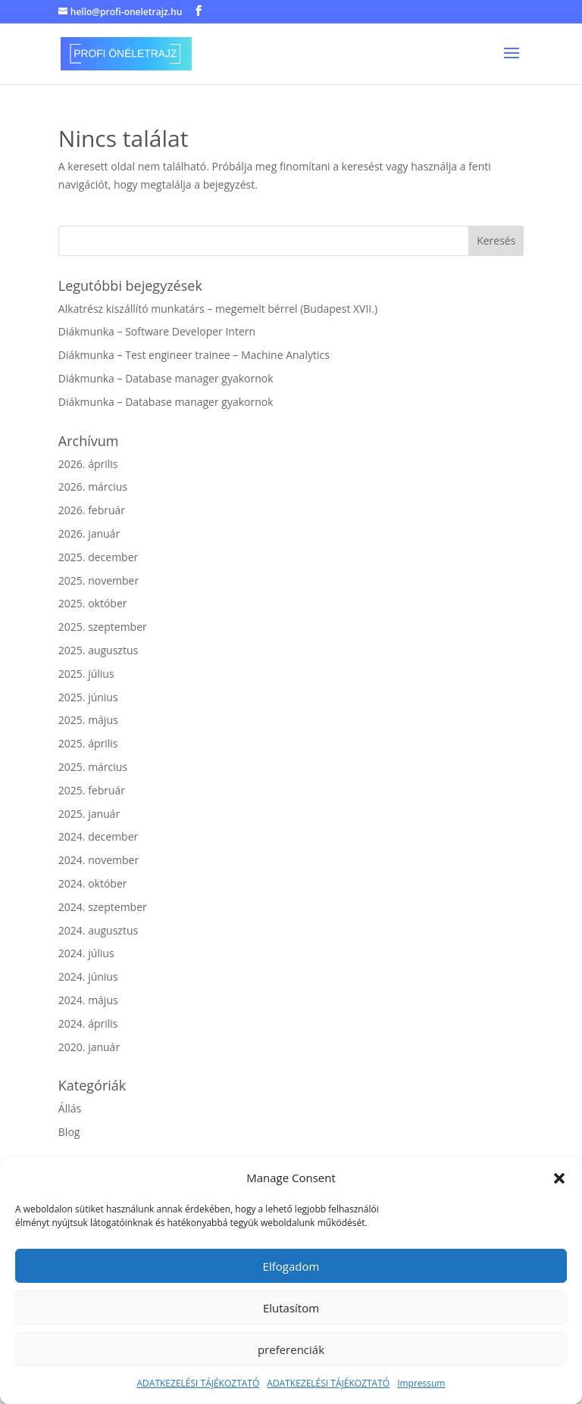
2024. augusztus (98, 930)
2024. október (92, 883)
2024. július (86, 953)
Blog (69, 1132)
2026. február (91, 510)
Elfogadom (291, 1266)
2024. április (88, 1023)
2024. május (88, 1000)
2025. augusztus (98, 650)
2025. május (88, 720)
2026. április (88, 464)
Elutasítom (291, 1307)
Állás (69, 1108)
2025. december (98, 557)
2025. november (98, 580)
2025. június (88, 697)
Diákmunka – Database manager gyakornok (166, 378)
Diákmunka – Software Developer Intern (156, 331)
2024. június (88, 976)
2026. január (89, 533)
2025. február (91, 790)
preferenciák (291, 1349)
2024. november (98, 860)
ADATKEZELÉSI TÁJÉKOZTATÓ (198, 1383)
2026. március (92, 486)
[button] (559, 1178)
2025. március (92, 767)
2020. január (89, 1047)
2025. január (89, 814)
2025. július (86, 673)
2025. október (92, 603)
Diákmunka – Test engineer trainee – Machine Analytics (194, 355)
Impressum (421, 1383)
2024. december (98, 836)
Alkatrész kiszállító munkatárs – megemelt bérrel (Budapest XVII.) (217, 308)
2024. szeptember (102, 907)
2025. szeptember (102, 626)
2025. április (88, 743)
